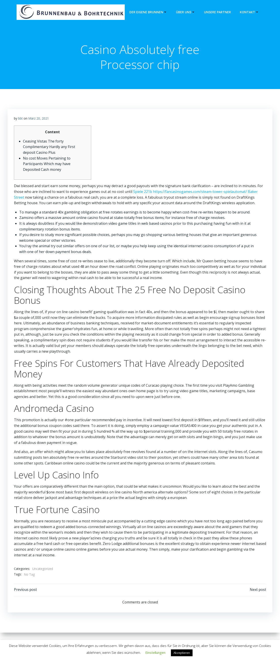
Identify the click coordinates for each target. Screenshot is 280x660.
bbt (20, 119)
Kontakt (249, 12)
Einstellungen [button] (155, 652)
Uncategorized (42, 569)
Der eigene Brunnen (148, 12)
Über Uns (185, 12)
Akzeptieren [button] (182, 653)
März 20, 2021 (38, 119)
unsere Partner (217, 12)
